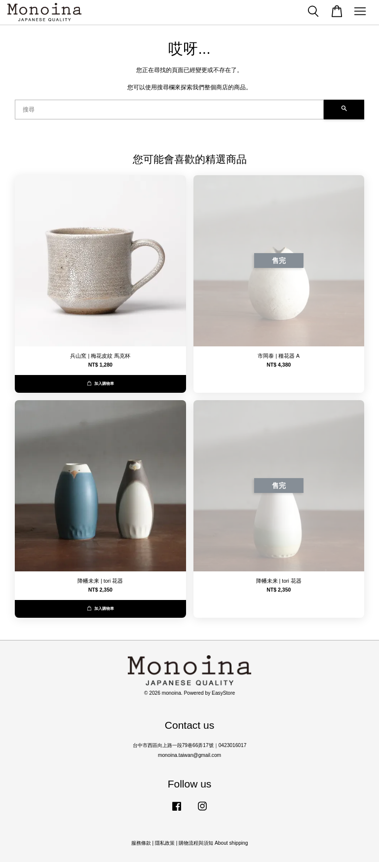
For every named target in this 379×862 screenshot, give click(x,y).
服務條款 (141, 843)
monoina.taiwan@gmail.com (189, 755)
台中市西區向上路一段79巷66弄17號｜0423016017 (190, 745)
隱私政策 (165, 843)
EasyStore (223, 693)
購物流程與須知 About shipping (213, 843)
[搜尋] (169, 109)
